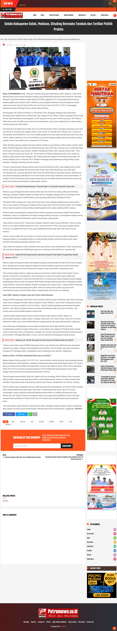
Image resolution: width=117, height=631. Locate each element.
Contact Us (41, 622)
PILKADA (61, 422)
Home (34, 15)
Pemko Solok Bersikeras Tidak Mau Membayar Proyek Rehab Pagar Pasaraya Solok (108, 368)
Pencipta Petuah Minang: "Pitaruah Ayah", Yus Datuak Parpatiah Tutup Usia (45, 186)
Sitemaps (26, 622)
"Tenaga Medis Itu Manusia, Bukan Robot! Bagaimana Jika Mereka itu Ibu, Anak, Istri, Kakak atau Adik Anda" (108, 380)
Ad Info (48, 622)
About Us (33, 622)
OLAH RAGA (41, 422)
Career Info (90, 622)
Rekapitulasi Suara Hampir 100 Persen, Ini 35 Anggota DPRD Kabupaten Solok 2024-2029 (108, 358)
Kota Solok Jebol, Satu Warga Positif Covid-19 (107, 312)
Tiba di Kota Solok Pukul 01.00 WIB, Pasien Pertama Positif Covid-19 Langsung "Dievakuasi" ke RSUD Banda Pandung (108, 326)
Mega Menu (104, 15)
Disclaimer (81, 622)
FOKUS (13, 422)
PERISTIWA (51, 422)
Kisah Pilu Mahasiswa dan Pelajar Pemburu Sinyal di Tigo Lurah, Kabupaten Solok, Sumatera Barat (108, 337)
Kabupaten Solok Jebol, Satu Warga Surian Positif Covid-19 (108, 347)
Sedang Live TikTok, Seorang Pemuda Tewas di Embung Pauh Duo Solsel (44, 340)
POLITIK (70, 422)
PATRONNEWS (63, 626)
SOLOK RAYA (8, 425)
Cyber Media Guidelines (59, 622)
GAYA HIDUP (22, 422)
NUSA (32, 422)
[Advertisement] (43, 478)
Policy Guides (72, 622)
